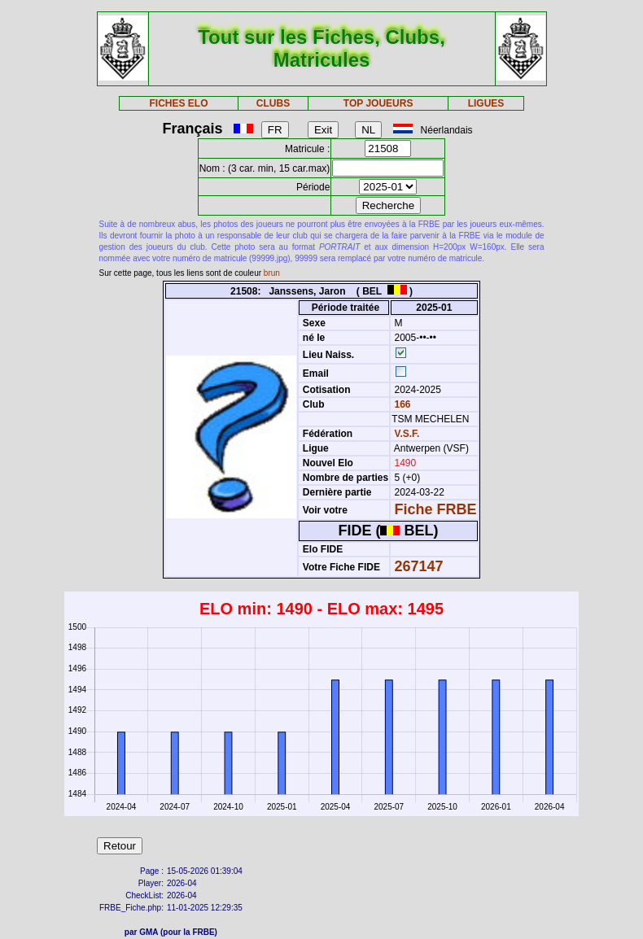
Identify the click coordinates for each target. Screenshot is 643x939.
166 (400, 404)
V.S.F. (407, 433)
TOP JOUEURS (378, 103)
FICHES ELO (179, 103)
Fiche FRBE (436, 509)
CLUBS (273, 103)
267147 (419, 566)
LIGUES (486, 103)
